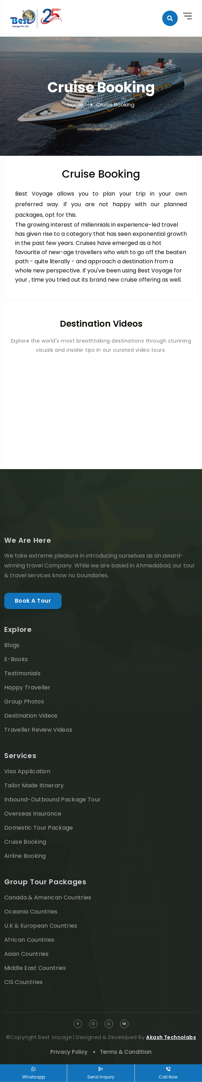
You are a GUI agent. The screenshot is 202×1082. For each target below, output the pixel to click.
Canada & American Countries (47, 897)
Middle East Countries (35, 968)
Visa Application (27, 771)
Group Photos (24, 701)
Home (75, 104)
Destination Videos (31, 716)
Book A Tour (33, 601)
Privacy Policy (69, 1052)
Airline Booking (25, 856)
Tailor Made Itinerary (34, 785)
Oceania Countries (30, 912)
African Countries (29, 940)
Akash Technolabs (171, 1037)
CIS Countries (23, 982)
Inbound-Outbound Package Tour (52, 799)
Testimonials (22, 673)
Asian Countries (26, 954)
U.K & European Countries (40, 926)
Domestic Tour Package (38, 828)
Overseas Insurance (33, 814)
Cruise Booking (25, 842)
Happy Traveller (27, 687)
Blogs (12, 645)
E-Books (16, 659)
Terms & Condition (126, 1052)
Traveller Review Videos (38, 730)
